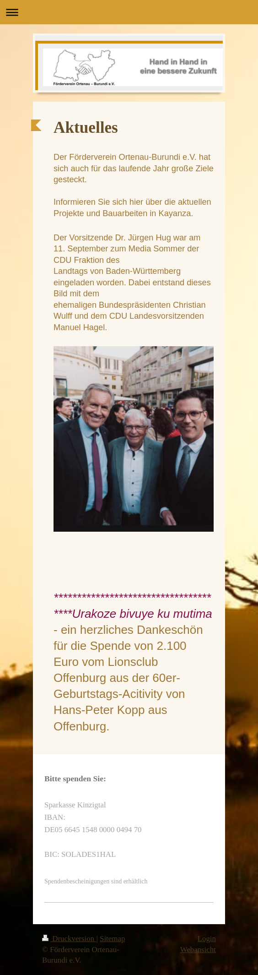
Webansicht (198, 949)
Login (207, 938)
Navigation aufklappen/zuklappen (129, 12)
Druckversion (69, 938)
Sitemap (112, 938)
